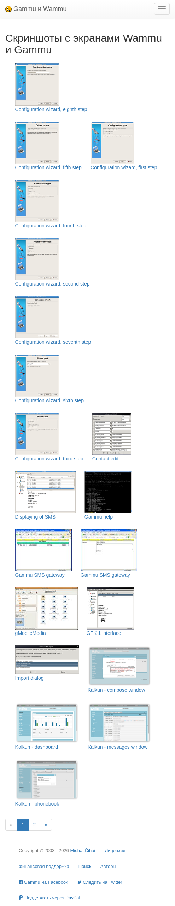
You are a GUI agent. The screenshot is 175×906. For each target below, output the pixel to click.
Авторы (108, 866)
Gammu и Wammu (35, 8)
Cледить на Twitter (99, 882)
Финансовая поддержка (44, 866)
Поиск (84, 866)
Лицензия (115, 850)
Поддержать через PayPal (49, 897)
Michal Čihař (82, 850)
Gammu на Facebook (43, 882)
